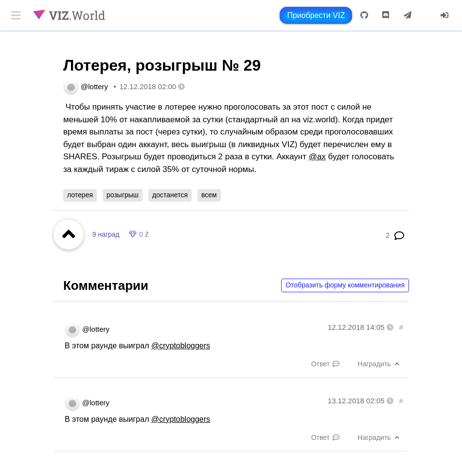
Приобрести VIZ (316, 15)
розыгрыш (123, 195)
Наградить (379, 364)
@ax (317, 156)
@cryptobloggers (180, 345)
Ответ (325, 364)
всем (209, 195)
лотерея (80, 195)
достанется (170, 195)
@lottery (94, 86)
